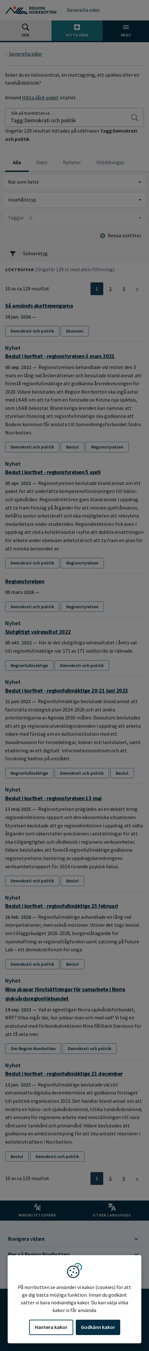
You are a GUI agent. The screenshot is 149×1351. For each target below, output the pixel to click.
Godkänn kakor (98, 1327)
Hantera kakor (51, 1327)
